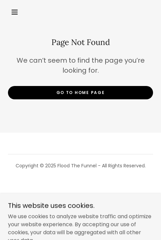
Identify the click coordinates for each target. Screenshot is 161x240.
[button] (15, 12)
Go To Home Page (80, 92)
